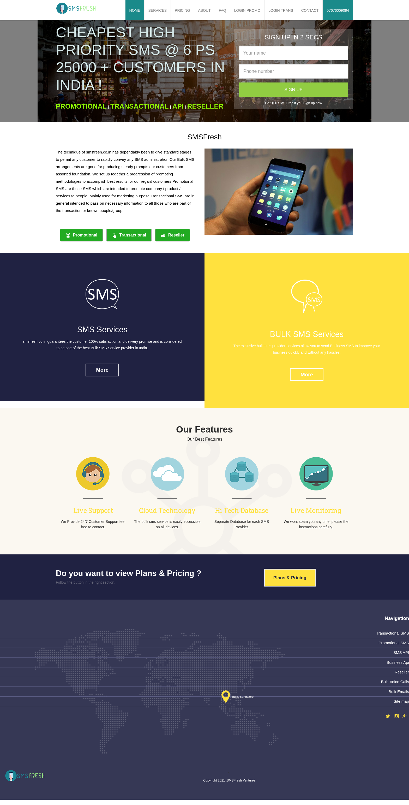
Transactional (129, 235)
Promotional (81, 235)
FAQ (222, 10)
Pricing (182, 10)
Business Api (397, 665)
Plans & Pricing (291, 579)
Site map (401, 705)
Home (134, 10)
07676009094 (338, 10)
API (178, 106)
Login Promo (247, 10)
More (102, 371)
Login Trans (280, 10)
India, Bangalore (236, 700)
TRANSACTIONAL (139, 106)
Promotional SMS (393, 645)
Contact (310, 10)
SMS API (401, 655)
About (204, 10)
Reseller (172, 235)
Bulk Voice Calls (394, 685)
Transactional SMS (392, 635)
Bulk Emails (398, 695)
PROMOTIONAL (81, 106)
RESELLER (205, 106)
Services (157, 10)
